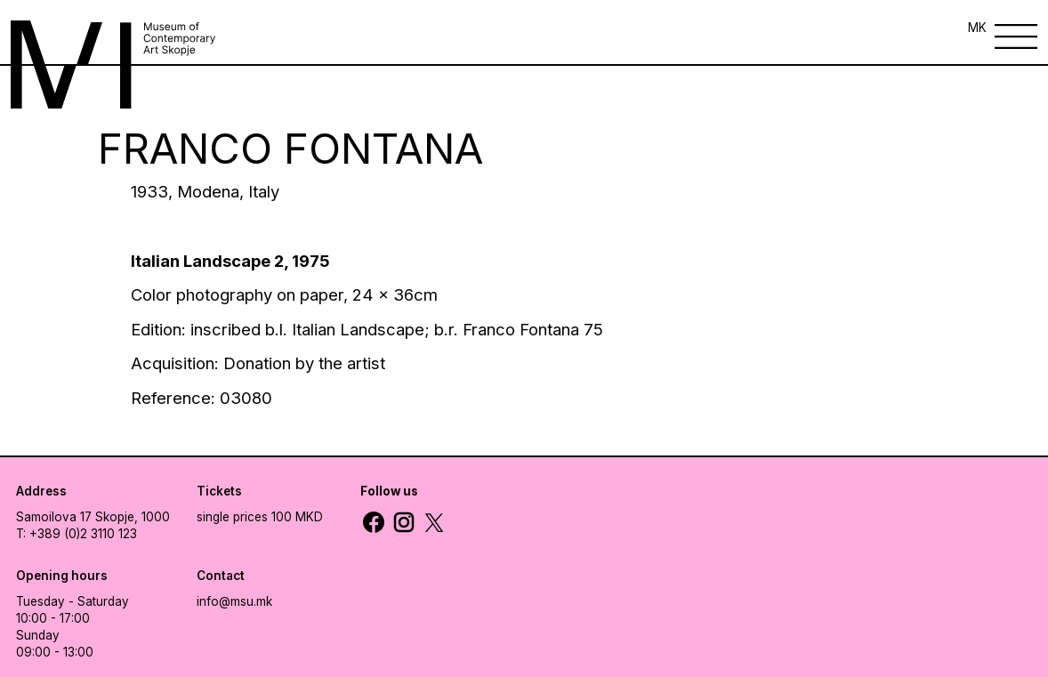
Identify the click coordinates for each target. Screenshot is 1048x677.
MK (977, 27)
